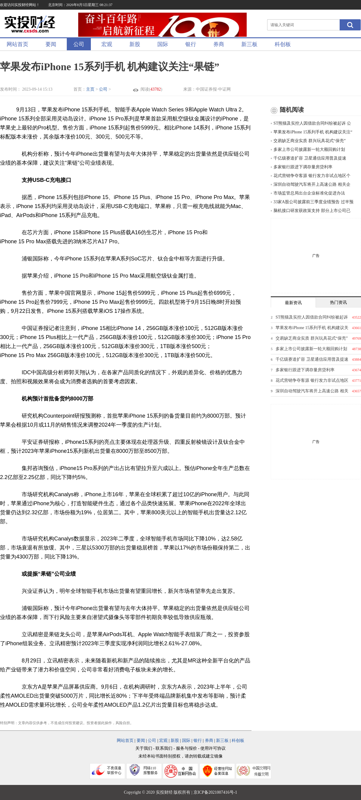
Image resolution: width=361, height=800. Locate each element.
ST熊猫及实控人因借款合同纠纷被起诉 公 (311, 123)
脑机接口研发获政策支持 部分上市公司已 (310, 210)
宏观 (106, 44)
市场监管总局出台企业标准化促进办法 (308, 193)
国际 (162, 44)
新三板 (249, 44)
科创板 (283, 44)
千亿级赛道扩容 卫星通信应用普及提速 (308, 158)
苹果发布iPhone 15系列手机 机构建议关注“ (311, 132)
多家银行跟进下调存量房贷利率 (301, 167)
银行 (190, 44)
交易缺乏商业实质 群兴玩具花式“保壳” (308, 141)
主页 (90, 89)
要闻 (50, 44)
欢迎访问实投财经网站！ (20, 5)
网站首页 (17, 44)
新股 (134, 44)
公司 (78, 44)
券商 (218, 44)
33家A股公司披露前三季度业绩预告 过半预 (312, 202)
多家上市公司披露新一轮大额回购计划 (308, 149)
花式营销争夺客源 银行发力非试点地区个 (310, 175)
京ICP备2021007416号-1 (215, 792)
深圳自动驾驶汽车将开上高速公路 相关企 (310, 184)
